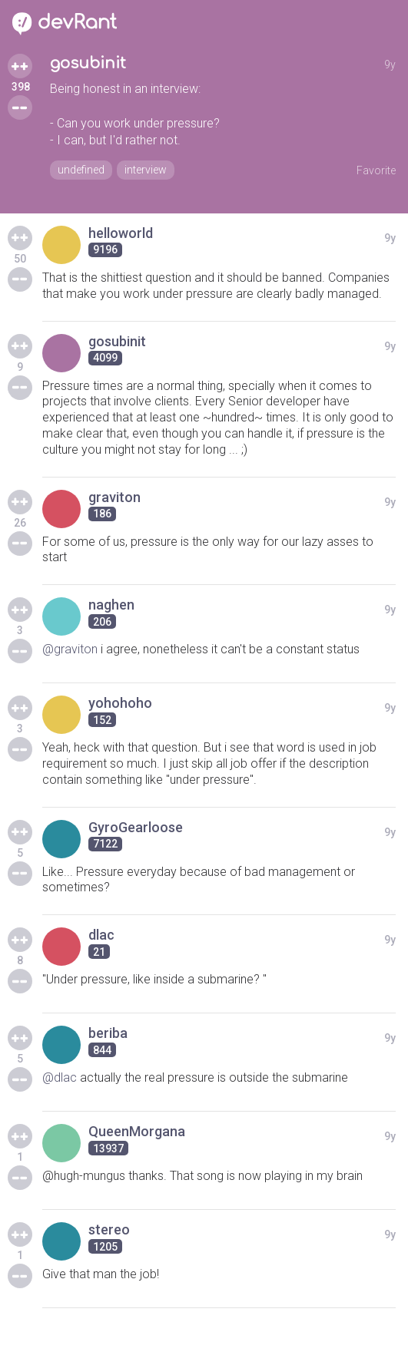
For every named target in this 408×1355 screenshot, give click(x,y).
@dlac (59, 1077)
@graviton (70, 649)
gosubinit (88, 63)
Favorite (376, 170)
